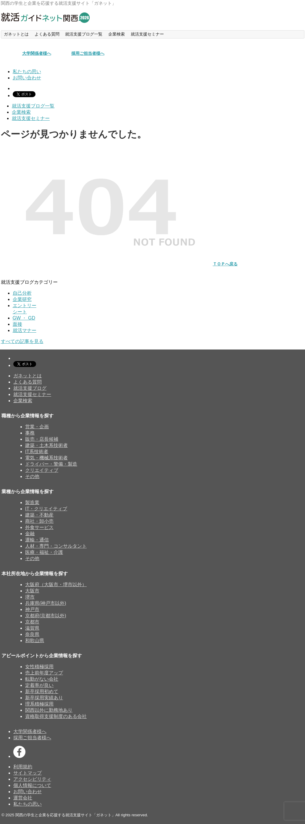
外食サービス (39, 527)
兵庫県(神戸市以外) (45, 603)
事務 (30, 432)
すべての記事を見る (22, 341)
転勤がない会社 (41, 679)
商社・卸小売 (39, 521)
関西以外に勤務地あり (48, 710)
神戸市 (32, 609)
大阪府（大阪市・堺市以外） (56, 584)
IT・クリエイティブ (46, 508)
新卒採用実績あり (44, 697)
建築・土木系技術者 (46, 445)
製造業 (32, 502)
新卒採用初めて (41, 691)
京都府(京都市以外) (45, 615)
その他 (32, 476)
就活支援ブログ (29, 388)
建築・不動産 (39, 514)
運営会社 (22, 797)
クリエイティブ (41, 470)
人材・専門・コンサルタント (56, 546)
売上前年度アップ (44, 672)
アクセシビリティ (32, 779)
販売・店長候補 (41, 439)
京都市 (32, 621)
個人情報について (32, 785)
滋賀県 (32, 628)
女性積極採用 (39, 666)
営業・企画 (37, 426)
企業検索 (22, 400)
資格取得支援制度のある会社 (56, 716)
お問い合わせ (27, 791)
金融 (30, 533)
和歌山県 (34, 640)
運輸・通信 (37, 539)
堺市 (30, 596)
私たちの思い (27, 804)
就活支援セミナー (32, 394)
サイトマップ (27, 772)
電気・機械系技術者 (46, 457)
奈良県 (32, 634)
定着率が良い (39, 685)
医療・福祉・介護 (44, 552)
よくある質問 (27, 381)
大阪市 (32, 590)
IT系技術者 (36, 451)
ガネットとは (27, 375)
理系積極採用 (39, 703)
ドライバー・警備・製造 (51, 463)
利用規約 (22, 766)
